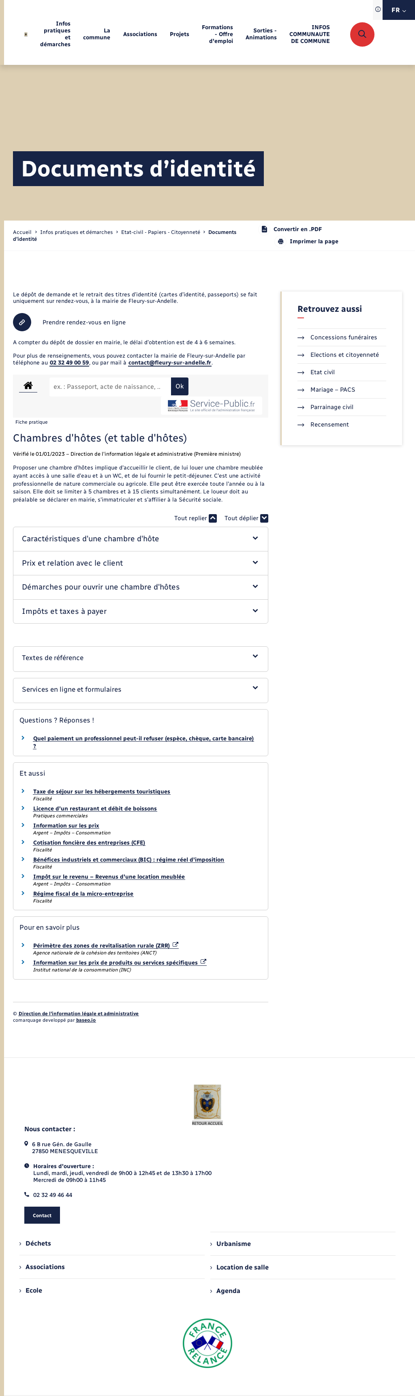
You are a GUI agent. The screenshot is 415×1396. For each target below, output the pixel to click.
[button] (140, 539)
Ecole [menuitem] (30, 1290)
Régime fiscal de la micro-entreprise (83, 893)
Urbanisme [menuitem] (230, 1244)
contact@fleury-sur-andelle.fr (169, 362)
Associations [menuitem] (42, 1267)
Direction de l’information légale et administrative (79, 1013)
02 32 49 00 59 (69, 362)
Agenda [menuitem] (225, 1291)
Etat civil (316, 372)
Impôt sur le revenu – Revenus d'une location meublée (109, 876)
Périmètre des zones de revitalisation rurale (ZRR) (105, 945)
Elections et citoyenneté (338, 354)
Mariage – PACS (326, 389)
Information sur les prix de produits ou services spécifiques (119, 962)
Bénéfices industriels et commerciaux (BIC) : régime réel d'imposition (128, 859)
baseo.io (86, 1020)
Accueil (22, 232)
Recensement (323, 424)
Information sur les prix (66, 825)
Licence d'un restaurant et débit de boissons (95, 808)
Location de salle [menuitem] (239, 1267)
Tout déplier (246, 518)
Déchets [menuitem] (35, 1243)
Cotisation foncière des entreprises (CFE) (89, 842)
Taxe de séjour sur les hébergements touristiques (101, 791)
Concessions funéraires (337, 337)
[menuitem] (55, 34)
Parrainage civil (325, 407)
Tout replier (195, 518)
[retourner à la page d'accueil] (26, 34)
